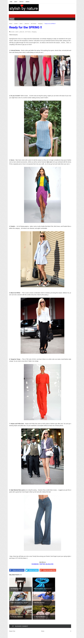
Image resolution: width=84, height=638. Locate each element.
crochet (13, 31)
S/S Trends (28, 31)
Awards (27, 1)
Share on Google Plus (47, 570)
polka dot (21, 31)
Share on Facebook (16, 570)
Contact (21, 1)
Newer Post (12, 631)
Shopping (34, 31)
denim (17, 31)
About (15, 1)
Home (11, 1)
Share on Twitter (31, 570)
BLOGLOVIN (49, 564)
